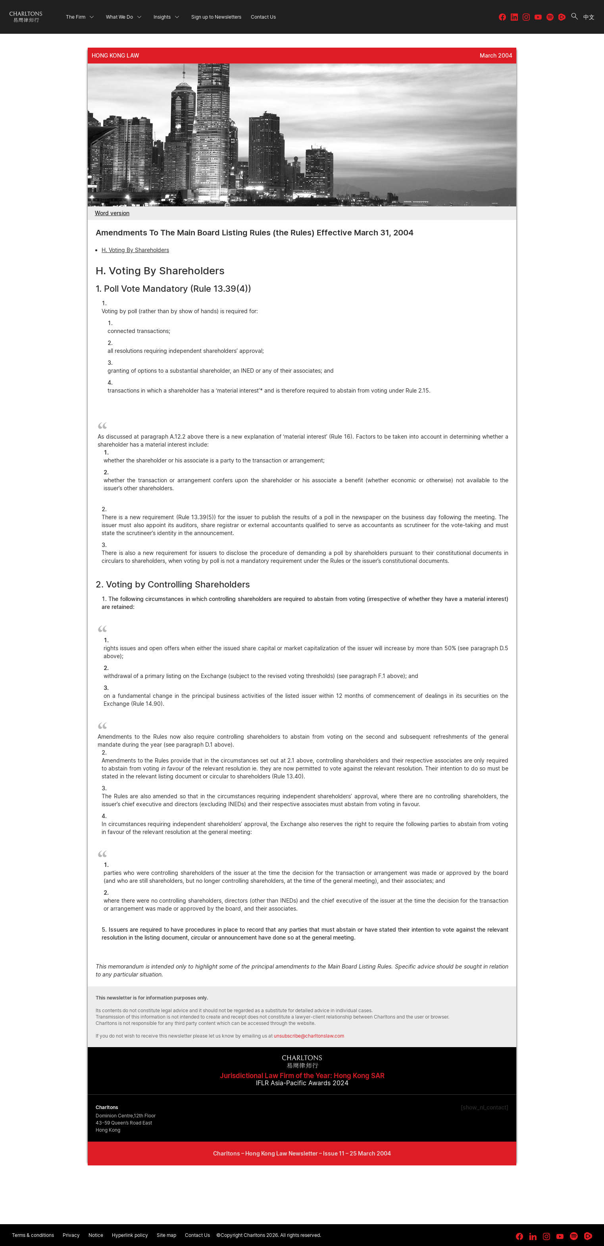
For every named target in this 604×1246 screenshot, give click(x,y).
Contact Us (197, 1235)
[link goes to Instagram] (546, 1236)
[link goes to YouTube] (560, 1236)
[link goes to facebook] (519, 1236)
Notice (95, 1235)
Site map (166, 1235)
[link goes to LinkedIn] (533, 1235)
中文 (588, 16)
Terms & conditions (33, 1235)
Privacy (71, 1235)
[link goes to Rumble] (588, 1236)
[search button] (574, 17)
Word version (112, 213)
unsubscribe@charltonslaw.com (309, 1036)
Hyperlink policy (130, 1235)
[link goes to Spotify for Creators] (574, 1236)
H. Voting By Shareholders (135, 250)
